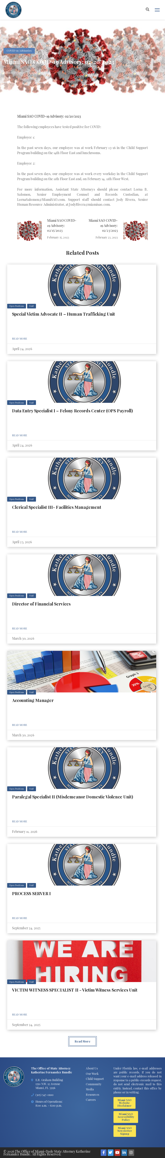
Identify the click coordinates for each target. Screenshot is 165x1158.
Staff (31, 305)
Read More (19, 338)
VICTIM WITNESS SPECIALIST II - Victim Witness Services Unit (74, 990)
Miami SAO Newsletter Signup (124, 1130)
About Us (91, 1068)
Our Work (92, 1073)
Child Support (95, 1079)
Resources (92, 1094)
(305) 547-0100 (44, 1095)
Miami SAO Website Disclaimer (124, 1103)
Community (93, 1084)
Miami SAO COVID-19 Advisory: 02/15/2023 (61, 225)
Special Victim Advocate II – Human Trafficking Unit (63, 314)
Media (90, 1089)
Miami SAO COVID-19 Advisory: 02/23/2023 (103, 225)
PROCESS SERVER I (31, 893)
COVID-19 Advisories (19, 50)
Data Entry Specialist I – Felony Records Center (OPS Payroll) (72, 411)
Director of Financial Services (41, 604)
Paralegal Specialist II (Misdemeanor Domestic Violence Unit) (72, 797)
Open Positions (16, 305)
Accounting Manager (33, 700)
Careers (91, 1100)
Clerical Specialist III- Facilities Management (56, 507)
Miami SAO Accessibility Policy (125, 1117)
